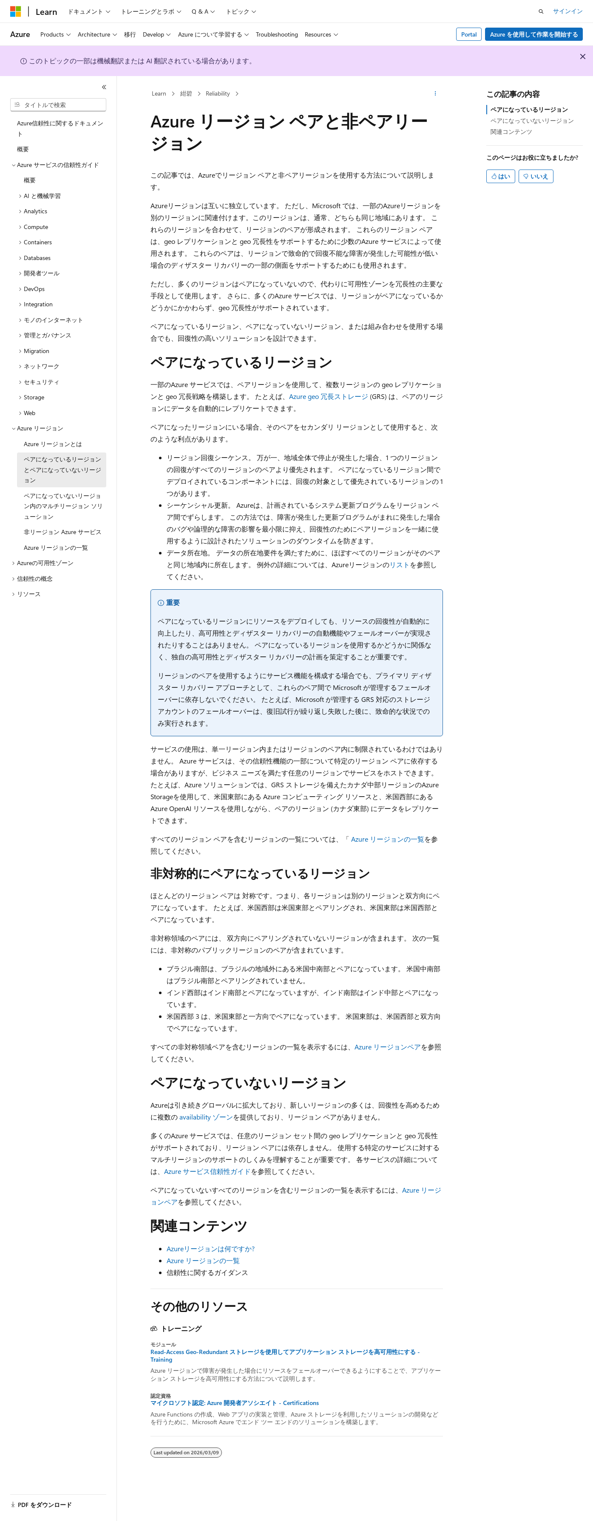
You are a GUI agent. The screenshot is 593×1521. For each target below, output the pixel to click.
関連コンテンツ (511, 131)
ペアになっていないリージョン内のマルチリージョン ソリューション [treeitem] (63, 506)
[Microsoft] (15, 11)
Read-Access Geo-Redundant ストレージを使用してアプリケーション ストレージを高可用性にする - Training (285, 1355)
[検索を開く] (541, 11)
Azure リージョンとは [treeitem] (53, 444)
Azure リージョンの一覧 (386, 838)
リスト (399, 564)
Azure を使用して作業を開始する (534, 34)
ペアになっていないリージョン (532, 120)
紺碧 (186, 93)
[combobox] (58, 105)
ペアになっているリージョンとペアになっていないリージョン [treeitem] (62, 469)
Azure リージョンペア (388, 1046)
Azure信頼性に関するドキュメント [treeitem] (60, 128)
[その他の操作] (435, 94)
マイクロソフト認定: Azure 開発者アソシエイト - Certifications (234, 1403)
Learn (159, 93)
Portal (469, 34)
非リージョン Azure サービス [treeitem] (63, 532)
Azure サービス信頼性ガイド (207, 1171)
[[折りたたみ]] (104, 87)
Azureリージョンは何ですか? (211, 1248)
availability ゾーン (206, 1116)
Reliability (218, 93)
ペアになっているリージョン (529, 109)
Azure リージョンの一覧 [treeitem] (56, 547)
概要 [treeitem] (23, 149)
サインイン (568, 11)
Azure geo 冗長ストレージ (328, 396)
